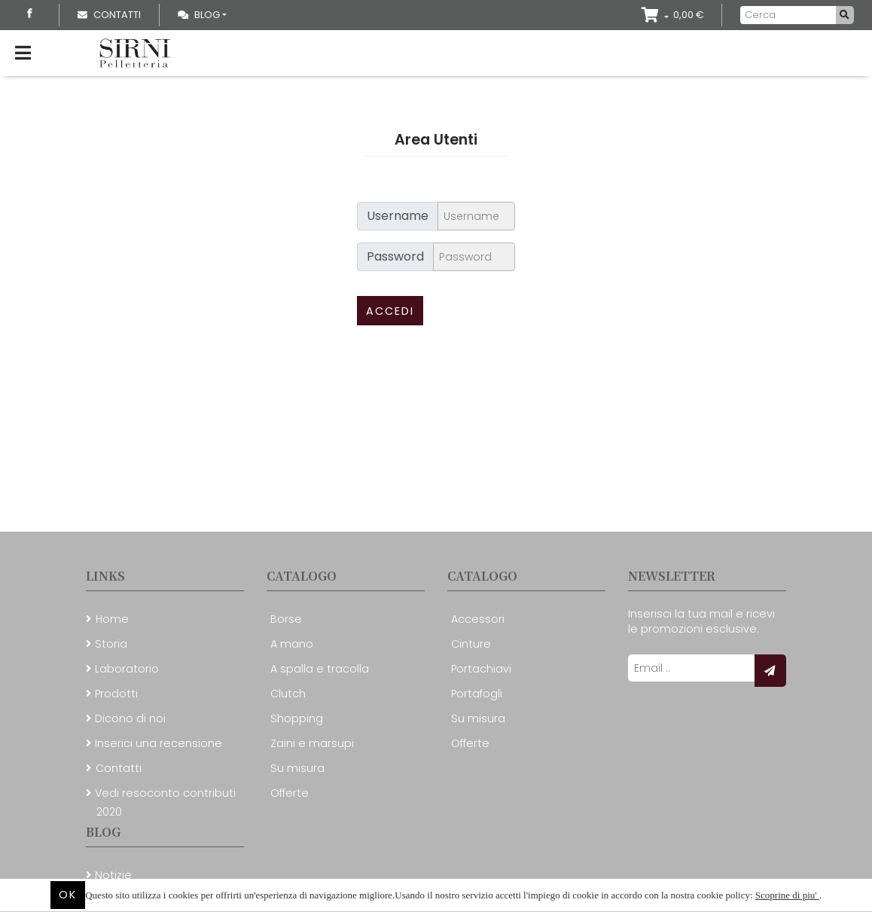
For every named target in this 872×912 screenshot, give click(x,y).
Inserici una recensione (158, 743)
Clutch (288, 693)
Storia (111, 643)
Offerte (289, 793)
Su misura (297, 768)
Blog (199, 14)
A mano (291, 643)
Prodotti (116, 693)
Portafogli (476, 693)
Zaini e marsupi (312, 743)
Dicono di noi (130, 718)
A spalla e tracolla (319, 668)
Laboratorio (127, 668)
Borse (286, 619)
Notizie (113, 875)
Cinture (471, 643)
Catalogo (302, 575)
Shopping (296, 718)
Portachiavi (481, 668)
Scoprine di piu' (787, 895)
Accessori (478, 619)
